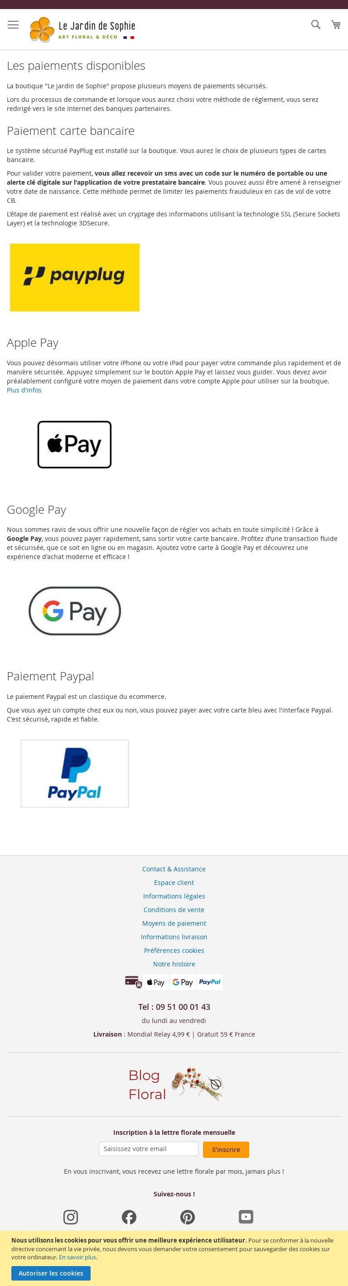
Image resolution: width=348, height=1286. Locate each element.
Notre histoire (174, 964)
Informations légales (174, 896)
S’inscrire (226, 1149)
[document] (175, 1258)
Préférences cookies (174, 950)
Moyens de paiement (174, 923)
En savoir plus (77, 1257)
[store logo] (81, 29)
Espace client (174, 882)
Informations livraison (174, 936)
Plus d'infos (24, 390)
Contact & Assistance (174, 869)
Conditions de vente (174, 909)
